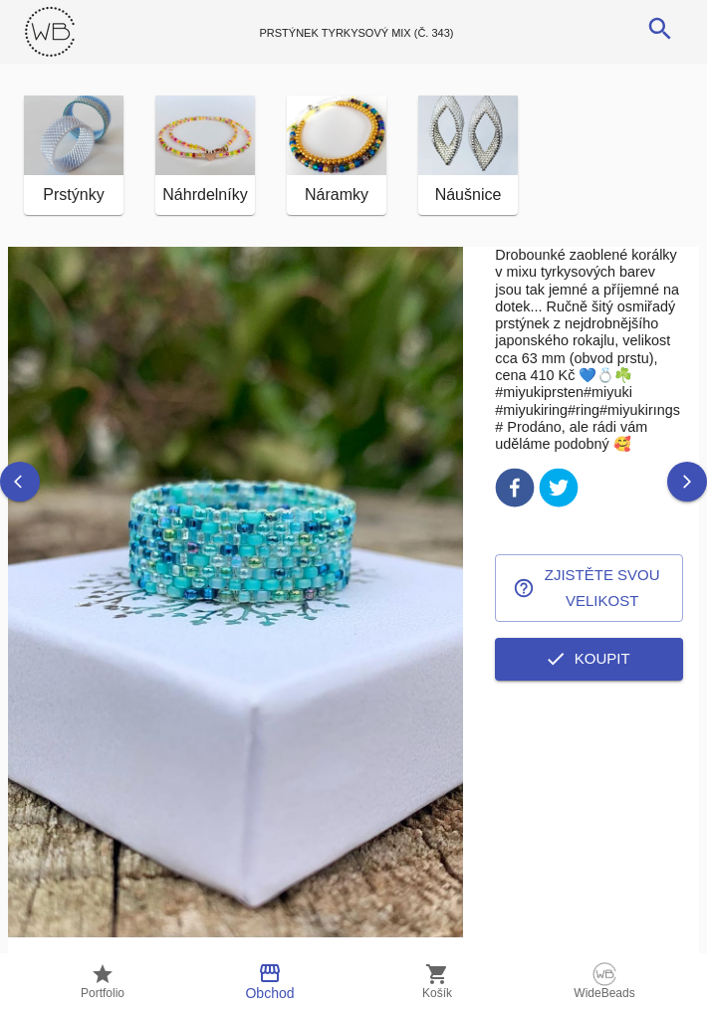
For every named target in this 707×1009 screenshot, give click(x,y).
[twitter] (559, 491)
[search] (660, 29)
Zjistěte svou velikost (589, 588)
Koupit (589, 659)
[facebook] (515, 491)
